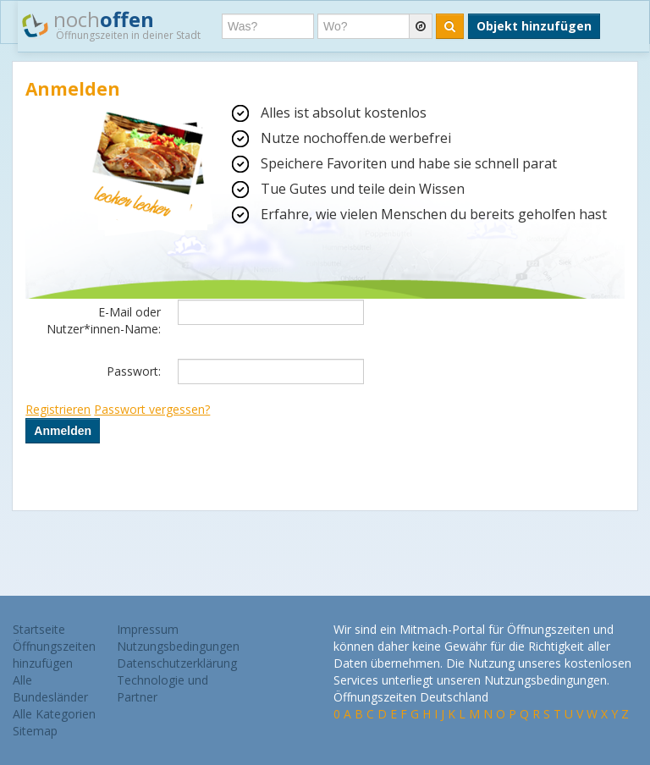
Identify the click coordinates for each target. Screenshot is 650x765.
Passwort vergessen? (152, 409)
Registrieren (58, 409)
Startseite (39, 629)
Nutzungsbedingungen (178, 646)
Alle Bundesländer (50, 688)
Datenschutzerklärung (177, 663)
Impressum (148, 629)
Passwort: (134, 371)
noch (111, 24)
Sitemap (35, 731)
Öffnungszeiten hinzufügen (54, 654)
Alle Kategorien (54, 714)
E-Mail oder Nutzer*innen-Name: (104, 320)
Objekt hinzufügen (534, 26)
